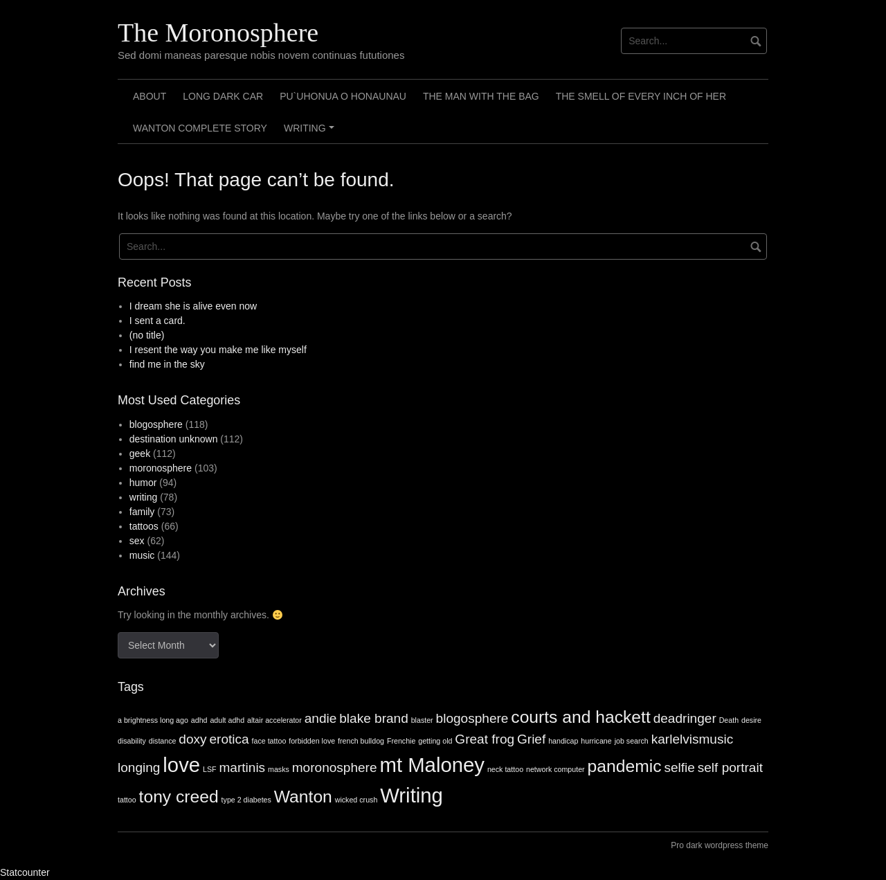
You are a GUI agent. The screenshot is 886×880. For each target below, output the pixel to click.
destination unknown (173, 439)
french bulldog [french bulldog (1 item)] (361, 741)
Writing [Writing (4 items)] (411, 795)
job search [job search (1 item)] (632, 741)
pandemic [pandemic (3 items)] (625, 766)
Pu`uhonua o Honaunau (343, 96)
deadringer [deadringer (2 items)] (684, 718)
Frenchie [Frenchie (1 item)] (401, 741)
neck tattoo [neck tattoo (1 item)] (505, 769)
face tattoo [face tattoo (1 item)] (269, 741)
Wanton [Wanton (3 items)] (303, 796)
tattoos (144, 526)
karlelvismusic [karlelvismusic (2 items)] (692, 739)
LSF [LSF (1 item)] (210, 769)
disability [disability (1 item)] (132, 741)
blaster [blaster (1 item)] (422, 720)
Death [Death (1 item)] (729, 720)
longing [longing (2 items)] (139, 767)
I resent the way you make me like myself (218, 349)
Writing (311, 133)
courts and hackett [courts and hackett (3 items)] (580, 717)
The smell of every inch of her (641, 96)
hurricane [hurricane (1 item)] (596, 741)
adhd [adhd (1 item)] (199, 720)
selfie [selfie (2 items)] (679, 767)
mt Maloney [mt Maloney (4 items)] (432, 764)
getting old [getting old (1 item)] (435, 741)
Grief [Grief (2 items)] (531, 739)
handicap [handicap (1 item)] (563, 741)
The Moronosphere (218, 32)
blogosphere (156, 424)
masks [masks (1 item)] (278, 769)
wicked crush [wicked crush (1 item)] (356, 800)
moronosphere (160, 468)
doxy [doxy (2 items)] (192, 739)
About (149, 96)
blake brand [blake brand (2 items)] (373, 718)
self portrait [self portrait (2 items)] (730, 767)
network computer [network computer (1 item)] (555, 769)
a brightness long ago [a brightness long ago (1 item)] (153, 720)
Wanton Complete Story (200, 128)
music (142, 555)
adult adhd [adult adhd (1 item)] (227, 720)
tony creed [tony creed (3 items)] (179, 796)
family (142, 511)
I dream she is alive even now (193, 306)
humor (143, 482)
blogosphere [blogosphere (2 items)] (472, 718)
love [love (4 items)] (181, 764)
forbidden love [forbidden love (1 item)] (312, 741)
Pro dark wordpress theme (719, 845)
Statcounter (25, 872)
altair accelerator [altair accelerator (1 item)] (274, 720)
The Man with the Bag (481, 96)
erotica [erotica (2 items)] (228, 739)
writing (143, 497)
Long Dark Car (223, 96)
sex (137, 540)
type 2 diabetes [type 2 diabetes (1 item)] (246, 800)
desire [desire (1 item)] (751, 720)
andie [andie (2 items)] (321, 718)
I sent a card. (157, 320)
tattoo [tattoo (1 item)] (127, 800)
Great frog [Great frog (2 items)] (484, 739)
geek (139, 453)
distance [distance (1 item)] (163, 741)
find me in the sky (167, 364)
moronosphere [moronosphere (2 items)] (334, 767)
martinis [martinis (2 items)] (242, 767)
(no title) (147, 335)
